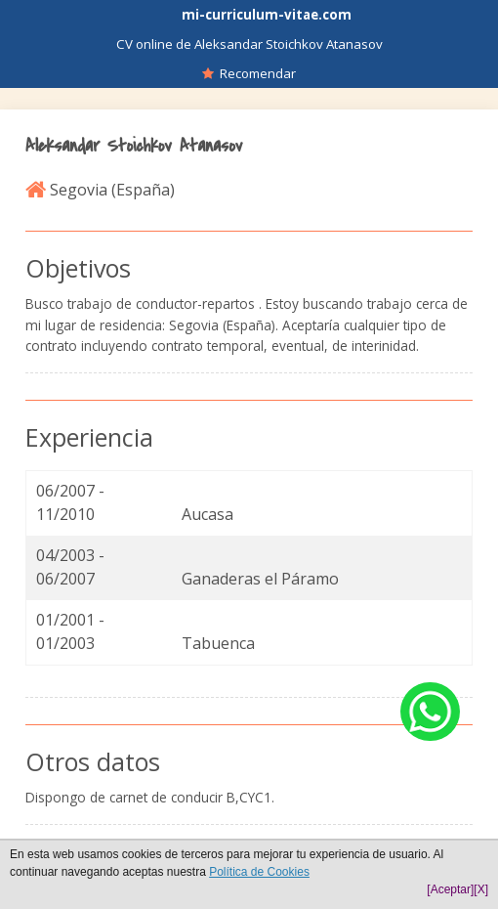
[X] (481, 889)
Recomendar (249, 73)
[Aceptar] (450, 889)
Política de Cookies (259, 872)
